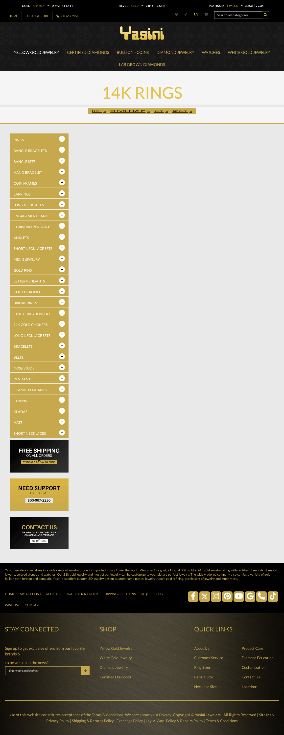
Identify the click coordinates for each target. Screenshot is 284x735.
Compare (32, 604)
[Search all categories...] (238, 15)
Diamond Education (257, 658)
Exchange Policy (129, 720)
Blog (158, 591)
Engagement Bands (32, 217)
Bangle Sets (24, 163)
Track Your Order (82, 591)
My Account (30, 591)
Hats (18, 424)
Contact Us (251, 677)
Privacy (165, 715)
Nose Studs (24, 370)
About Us (201, 648)
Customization (253, 667)
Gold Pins (23, 272)
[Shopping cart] (206, 14)
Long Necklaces (29, 206)
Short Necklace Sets (33, 250)
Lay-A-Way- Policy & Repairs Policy (175, 720)
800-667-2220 (69, 16)
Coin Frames (25, 185)
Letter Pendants (29, 283)
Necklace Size (205, 686)
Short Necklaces (30, 435)
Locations (250, 686)
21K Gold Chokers (30, 326)
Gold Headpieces (29, 293)
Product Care (252, 648)
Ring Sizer (202, 667)
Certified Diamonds (115, 677)
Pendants (23, 380)
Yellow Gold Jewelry (116, 648)
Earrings (22, 196)
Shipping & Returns (119, 591)
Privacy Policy (54, 720)
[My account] (185, 14)
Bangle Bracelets (30, 152)
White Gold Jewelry (116, 658)
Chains (20, 402)
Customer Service (208, 658)
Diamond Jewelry (114, 667)
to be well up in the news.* (26, 662)
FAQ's (145, 591)
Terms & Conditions (106, 715)
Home (13, 16)
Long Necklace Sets (32, 337)
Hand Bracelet (28, 174)
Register (53, 591)
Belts (18, 359)
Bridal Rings (25, 304)
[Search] (265, 15)
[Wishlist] (179, 14)
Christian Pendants (32, 228)
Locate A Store (37, 16)
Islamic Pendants (30, 391)
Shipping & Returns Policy (91, 720)
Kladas (20, 413)
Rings (19, 141)
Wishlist (12, 604)
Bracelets (23, 348)
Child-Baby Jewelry (32, 315)
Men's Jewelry (27, 261)
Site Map (267, 715)
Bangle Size (203, 677)
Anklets (21, 239)
